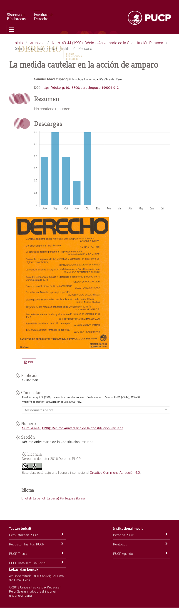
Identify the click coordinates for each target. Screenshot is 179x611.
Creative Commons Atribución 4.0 (115, 472)
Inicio (18, 42)
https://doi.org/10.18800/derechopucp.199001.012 (80, 87)
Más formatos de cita (39, 410)
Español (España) (46, 498)
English (26, 498)
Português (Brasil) (73, 498)
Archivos (37, 42)
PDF (30, 362)
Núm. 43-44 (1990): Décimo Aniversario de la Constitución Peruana (107, 42)
